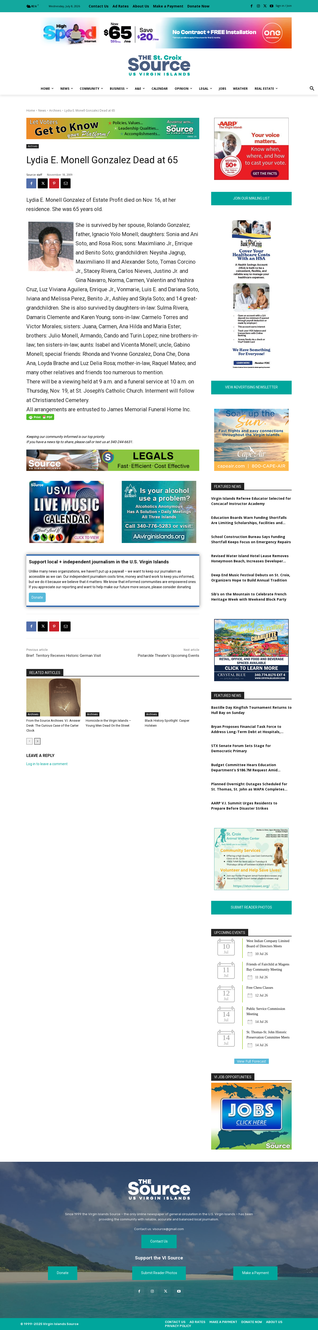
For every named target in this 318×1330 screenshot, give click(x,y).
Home (30, 110)
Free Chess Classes (259, 988)
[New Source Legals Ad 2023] (112, 460)
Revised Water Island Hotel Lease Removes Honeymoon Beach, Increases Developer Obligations (250, 559)
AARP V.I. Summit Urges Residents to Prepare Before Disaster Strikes (244, 806)
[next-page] (37, 741)
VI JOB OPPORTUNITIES (232, 1077)
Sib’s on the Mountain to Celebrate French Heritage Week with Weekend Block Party (248, 597)
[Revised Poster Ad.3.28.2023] (251, 889)
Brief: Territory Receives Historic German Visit (63, 655)
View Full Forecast (251, 1061)
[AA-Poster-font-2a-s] (159, 512)
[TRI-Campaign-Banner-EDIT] (112, 128)
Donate (37, 597)
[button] (312, 89)
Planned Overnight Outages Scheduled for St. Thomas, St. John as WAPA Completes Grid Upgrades (249, 787)
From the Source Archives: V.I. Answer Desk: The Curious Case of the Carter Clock (53, 725)
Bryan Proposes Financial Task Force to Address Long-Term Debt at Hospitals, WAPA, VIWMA (246, 729)
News (42, 110)
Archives (55, 110)
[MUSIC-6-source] (66, 542)
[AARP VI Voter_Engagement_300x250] (251, 178)
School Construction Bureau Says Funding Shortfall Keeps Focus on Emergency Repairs (251, 539)
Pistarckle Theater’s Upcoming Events (168, 655)
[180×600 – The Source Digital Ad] (251, 367)
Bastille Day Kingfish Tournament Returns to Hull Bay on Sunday (251, 710)
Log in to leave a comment (47, 764)
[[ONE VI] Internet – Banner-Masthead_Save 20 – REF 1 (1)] (159, 32)
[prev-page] (29, 741)
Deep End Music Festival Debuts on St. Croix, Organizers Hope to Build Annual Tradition (250, 578)
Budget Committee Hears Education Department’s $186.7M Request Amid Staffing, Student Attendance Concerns (246, 768)
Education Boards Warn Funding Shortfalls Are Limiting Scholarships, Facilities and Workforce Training (249, 520)
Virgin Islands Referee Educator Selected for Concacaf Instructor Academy (251, 501)
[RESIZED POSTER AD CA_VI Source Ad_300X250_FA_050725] (251, 469)
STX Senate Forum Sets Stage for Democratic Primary (241, 748)
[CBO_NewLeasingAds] (251, 680)
